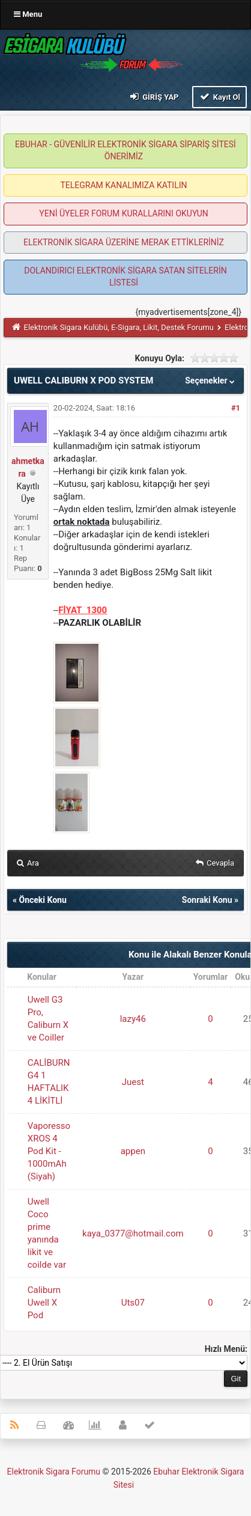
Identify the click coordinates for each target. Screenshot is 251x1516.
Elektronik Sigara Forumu (54, 1471)
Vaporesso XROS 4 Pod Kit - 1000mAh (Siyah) (49, 1151)
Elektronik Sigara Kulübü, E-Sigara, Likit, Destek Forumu (119, 327)
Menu (28, 14)
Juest (133, 1082)
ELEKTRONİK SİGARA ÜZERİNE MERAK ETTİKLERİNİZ (123, 242)
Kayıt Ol (219, 96)
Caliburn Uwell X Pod (44, 1303)
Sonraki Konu (207, 900)
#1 (235, 407)
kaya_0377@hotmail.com (133, 1233)
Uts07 (133, 1302)
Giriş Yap (153, 96)
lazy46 (133, 1018)
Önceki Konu (42, 900)
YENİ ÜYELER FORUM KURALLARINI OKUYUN (123, 213)
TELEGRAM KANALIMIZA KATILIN (124, 185)
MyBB (137, 1487)
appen (133, 1151)
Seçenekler (211, 380)
